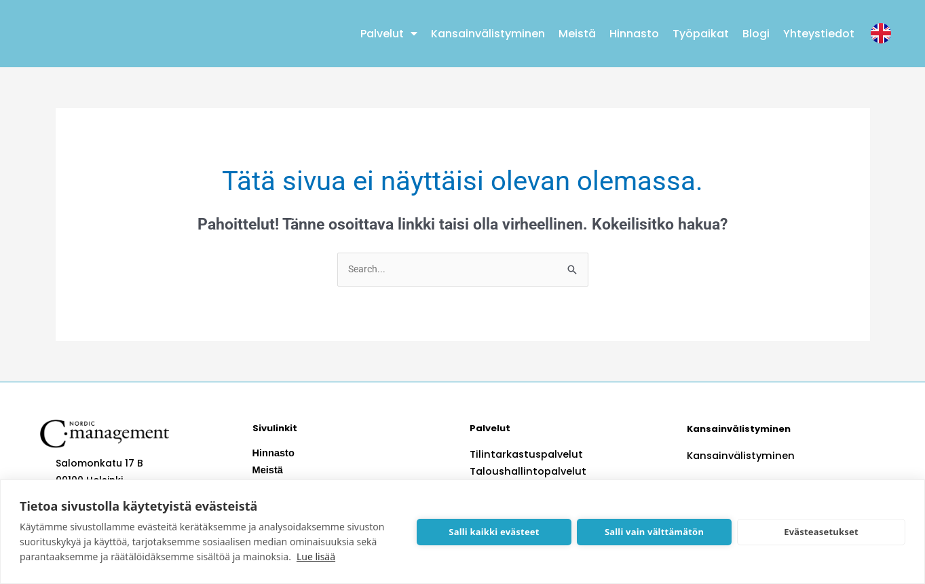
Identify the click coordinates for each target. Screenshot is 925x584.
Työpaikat (701, 33)
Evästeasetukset (821, 532)
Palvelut (388, 33)
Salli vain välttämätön (654, 532)
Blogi (756, 33)
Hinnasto (634, 33)
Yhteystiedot (818, 33)
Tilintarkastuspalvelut (524, 455)
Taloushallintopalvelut (526, 472)
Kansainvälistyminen (488, 33)
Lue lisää (316, 556)
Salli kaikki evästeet (494, 532)
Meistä (577, 33)
